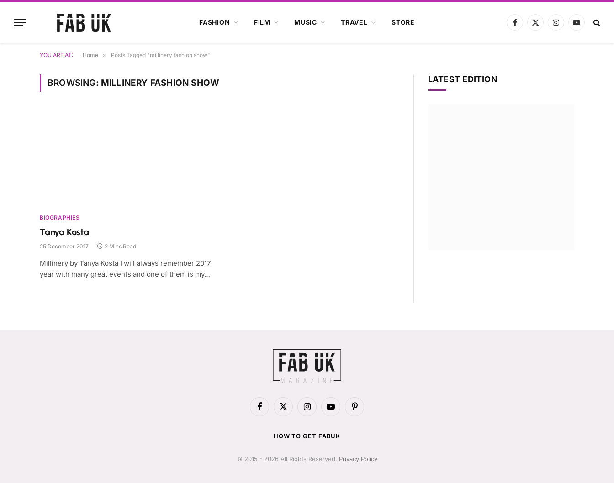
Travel (354, 22)
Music (305, 22)
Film (262, 22)
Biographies (60, 217)
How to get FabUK (307, 436)
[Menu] (20, 22)
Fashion (214, 22)
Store (403, 22)
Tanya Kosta (64, 231)
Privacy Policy (358, 458)
